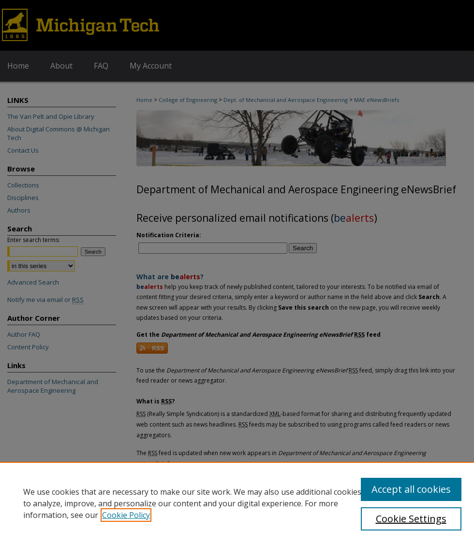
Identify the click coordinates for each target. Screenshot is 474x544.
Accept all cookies (411, 489)
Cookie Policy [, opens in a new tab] (126, 515)
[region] (237, 503)
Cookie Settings (411, 518)
